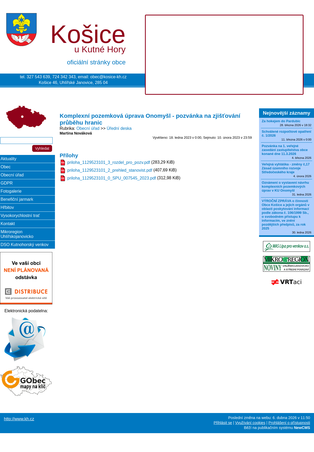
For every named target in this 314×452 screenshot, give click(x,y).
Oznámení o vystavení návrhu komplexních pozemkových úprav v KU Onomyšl (285, 186)
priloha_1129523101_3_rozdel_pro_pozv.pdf (108, 162)
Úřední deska (119, 128)
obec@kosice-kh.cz (108, 77)
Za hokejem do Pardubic (281, 121)
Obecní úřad (87, 128)
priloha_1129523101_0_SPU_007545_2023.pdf (111, 178)
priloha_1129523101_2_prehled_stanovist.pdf (109, 170)
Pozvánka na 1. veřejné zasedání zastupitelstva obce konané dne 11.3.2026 (285, 150)
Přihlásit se (223, 423)
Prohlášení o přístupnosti (289, 423)
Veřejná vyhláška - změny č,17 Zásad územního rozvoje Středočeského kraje (286, 168)
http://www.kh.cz (19, 419)
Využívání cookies (250, 423)
